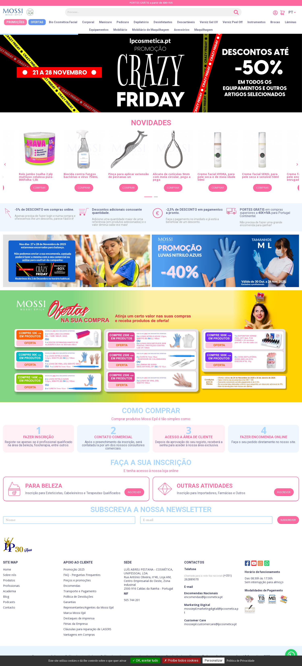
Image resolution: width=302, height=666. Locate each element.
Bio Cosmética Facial (63, 22)
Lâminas (290, 22)
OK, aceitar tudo (145, 660)
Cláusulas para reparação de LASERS (87, 629)
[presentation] (5, 165)
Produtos (9, 580)
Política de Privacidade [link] (240, 660)
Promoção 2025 (74, 569)
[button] (292, 12)
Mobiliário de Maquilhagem (150, 29)
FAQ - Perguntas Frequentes (81, 575)
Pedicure (123, 22)
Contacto (9, 607)
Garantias (69, 602)
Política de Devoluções (78, 596)
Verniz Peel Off (233, 22)
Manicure (105, 22)
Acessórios (181, 29)
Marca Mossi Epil (74, 613)
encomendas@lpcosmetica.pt (203, 597)
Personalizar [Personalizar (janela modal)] (213, 660)
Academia (9, 591)
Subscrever (288, 519)
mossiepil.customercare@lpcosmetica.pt (210, 624)
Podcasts (9, 602)
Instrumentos (256, 22)
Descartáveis (186, 22)
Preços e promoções (77, 580)
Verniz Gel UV (209, 22)
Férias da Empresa (75, 624)
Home (7, 569)
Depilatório (141, 22)
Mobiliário (120, 29)
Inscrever (134, 492)
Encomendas (71, 586)
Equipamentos (99, 29)
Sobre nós (9, 575)
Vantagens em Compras (79, 634)
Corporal (88, 22)
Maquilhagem (203, 29)
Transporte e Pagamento (79, 591)
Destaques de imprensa (78, 618)
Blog (6, 596)
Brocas (275, 22)
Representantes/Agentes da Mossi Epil (88, 607)
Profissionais (11, 586)
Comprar (39, 187)
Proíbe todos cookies (181, 660)
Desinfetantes (163, 22)
